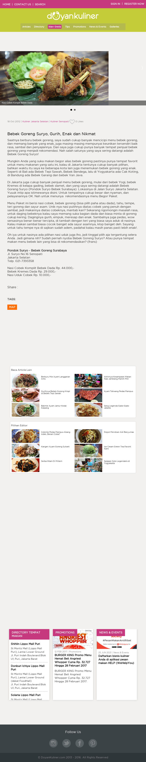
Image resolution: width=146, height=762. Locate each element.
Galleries (114, 26)
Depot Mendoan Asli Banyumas (119, 432)
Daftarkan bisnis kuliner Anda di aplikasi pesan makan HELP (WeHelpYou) (116, 659)
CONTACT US (22, 4)
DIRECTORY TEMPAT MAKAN (26, 634)
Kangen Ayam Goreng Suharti (55, 447)
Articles (26, 26)
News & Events (97, 26)
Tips (67, 26)
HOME (6, 4)
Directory (39, 26)
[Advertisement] (73, 498)
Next (142, 68)
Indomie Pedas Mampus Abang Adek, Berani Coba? (55, 433)
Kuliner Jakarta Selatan (35, 121)
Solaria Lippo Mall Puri (25, 695)
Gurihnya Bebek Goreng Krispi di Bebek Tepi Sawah (55, 392)
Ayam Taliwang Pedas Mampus (118, 391)
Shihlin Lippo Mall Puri (25, 643)
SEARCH (40, 4)
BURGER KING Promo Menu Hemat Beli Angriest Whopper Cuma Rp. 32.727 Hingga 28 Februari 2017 (73, 660)
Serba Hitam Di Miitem (51, 461)
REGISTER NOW (134, 3)
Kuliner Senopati (59, 121)
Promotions (79, 26)
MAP (12, 307)
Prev (4, 68)
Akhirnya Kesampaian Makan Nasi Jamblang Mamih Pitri (117, 378)
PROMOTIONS (65, 632)
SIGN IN (115, 3)
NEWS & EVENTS (110, 632)
